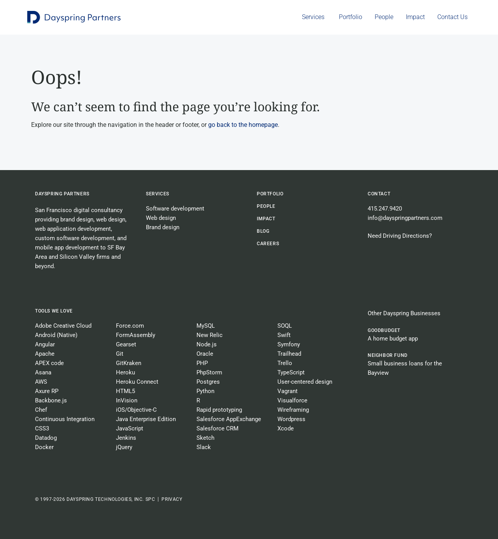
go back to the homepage (243, 124)
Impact (266, 218)
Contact (379, 194)
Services (157, 194)
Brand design (162, 227)
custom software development (74, 238)
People (266, 206)
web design (110, 219)
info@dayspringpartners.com (405, 217)
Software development (175, 208)
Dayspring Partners (62, 194)
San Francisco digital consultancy (79, 210)
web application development (73, 228)
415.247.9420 (385, 208)
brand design (76, 219)
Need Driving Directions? (400, 235)
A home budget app (393, 338)
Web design (161, 217)
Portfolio (270, 194)
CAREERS (268, 243)
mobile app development (67, 247)
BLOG (263, 231)
